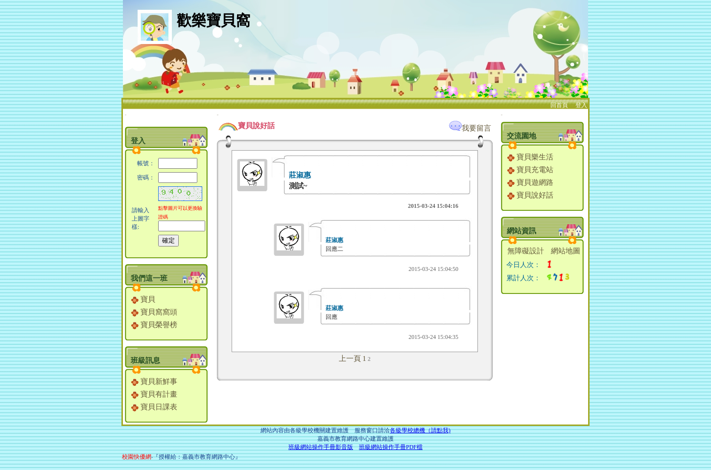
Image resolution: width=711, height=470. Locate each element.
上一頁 (350, 358)
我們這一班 (149, 278)
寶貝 (143, 299)
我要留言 (470, 128)
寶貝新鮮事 (154, 381)
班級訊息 (145, 360)
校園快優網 (136, 456)
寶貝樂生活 (530, 157)
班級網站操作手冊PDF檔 (391, 447)
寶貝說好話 (530, 195)
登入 (581, 105)
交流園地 (521, 136)
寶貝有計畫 (154, 394)
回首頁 (559, 105)
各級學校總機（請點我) (420, 430)
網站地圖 (565, 251)
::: (125, 114)
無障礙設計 (525, 251)
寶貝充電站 (530, 170)
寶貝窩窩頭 (154, 312)
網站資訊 (521, 231)
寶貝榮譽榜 (154, 325)
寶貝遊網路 (530, 182)
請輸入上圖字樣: (140, 218)
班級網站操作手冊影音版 (320, 447)
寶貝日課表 (154, 407)
